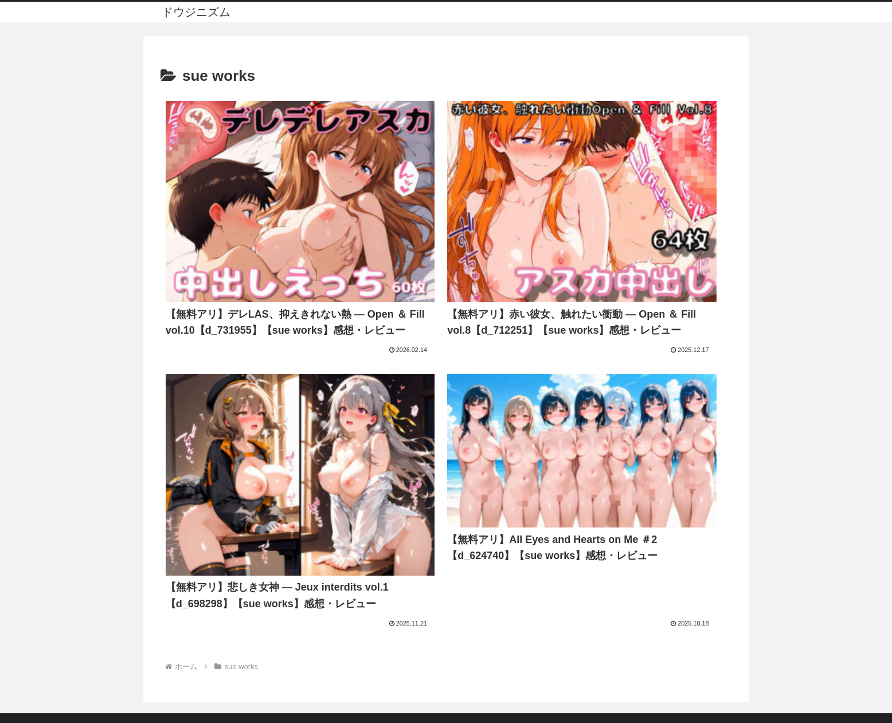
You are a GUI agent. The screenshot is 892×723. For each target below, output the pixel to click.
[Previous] (14, 701)
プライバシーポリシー (446, 646)
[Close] (65, 709)
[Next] (41, 701)
